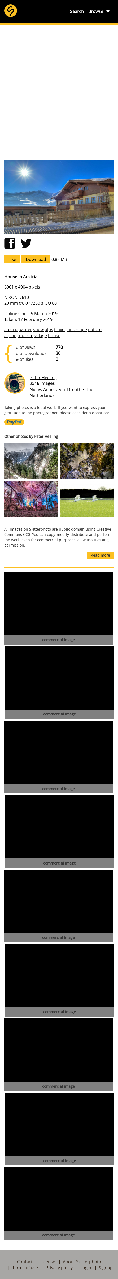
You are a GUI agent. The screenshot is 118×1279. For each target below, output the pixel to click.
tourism (25, 335)
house (54, 335)
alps (49, 329)
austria (11, 329)
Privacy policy (59, 1267)
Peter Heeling (43, 377)
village (40, 335)
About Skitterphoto (82, 1262)
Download (36, 259)
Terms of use (25, 1267)
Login (85, 1267)
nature (95, 329)
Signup (106, 1267)
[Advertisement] (59, 92)
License (47, 1262)
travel (59, 329)
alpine (10, 335)
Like (12, 259)
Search (77, 11)
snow (38, 329)
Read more (100, 555)
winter (25, 329)
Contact (25, 1262)
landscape (77, 329)
